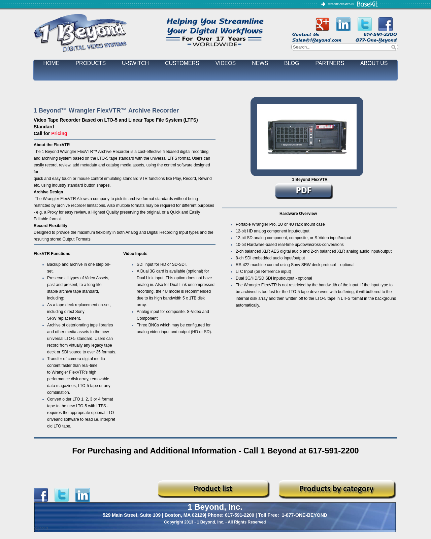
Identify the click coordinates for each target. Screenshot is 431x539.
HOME (51, 63)
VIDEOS (226, 63)
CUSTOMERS (182, 63)
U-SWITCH (135, 63)
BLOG (291, 63)
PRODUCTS (90, 63)
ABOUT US (374, 63)
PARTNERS (329, 63)
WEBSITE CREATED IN (341, 4)
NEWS (260, 63)
